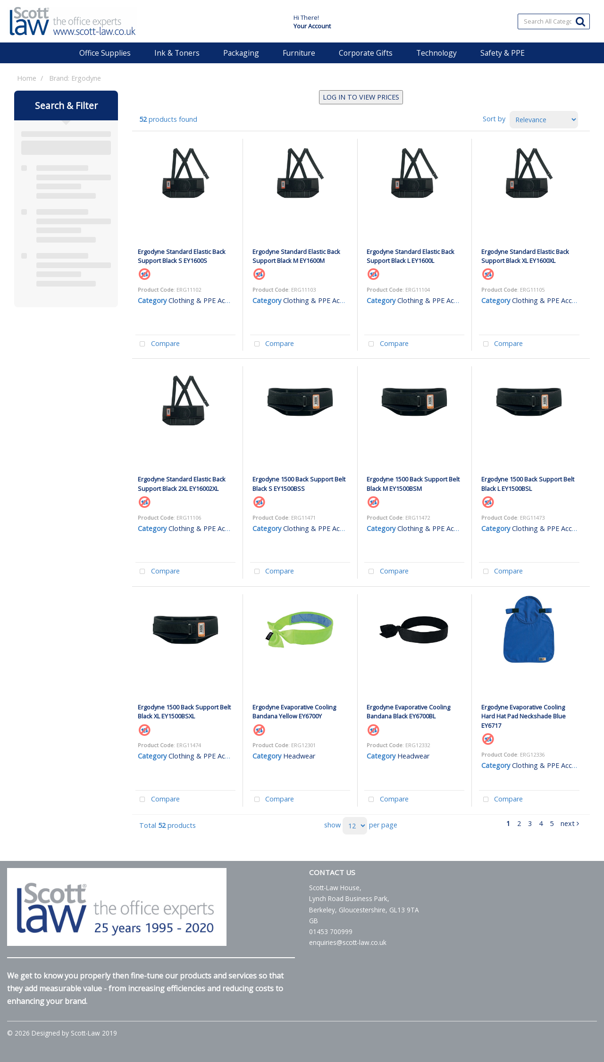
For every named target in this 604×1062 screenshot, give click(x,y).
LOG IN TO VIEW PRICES (361, 97)
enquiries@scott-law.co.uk (347, 942)
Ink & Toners (177, 53)
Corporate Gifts (366, 53)
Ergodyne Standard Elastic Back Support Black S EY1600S (182, 256)
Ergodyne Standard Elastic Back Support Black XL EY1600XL (525, 256)
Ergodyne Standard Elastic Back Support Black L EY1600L (410, 256)
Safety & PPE (502, 53)
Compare (157, 344)
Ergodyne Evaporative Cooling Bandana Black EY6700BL (408, 711)
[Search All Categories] (554, 21)
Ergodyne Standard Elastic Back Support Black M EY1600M (296, 256)
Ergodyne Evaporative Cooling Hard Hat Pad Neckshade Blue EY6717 (523, 716)
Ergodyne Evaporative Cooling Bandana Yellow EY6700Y (294, 711)
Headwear (299, 755)
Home (26, 78)
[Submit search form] (580, 21)
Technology (436, 53)
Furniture (299, 53)
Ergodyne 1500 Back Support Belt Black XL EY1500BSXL (184, 711)
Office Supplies (105, 53)
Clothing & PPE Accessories (211, 300)
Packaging (241, 53)
